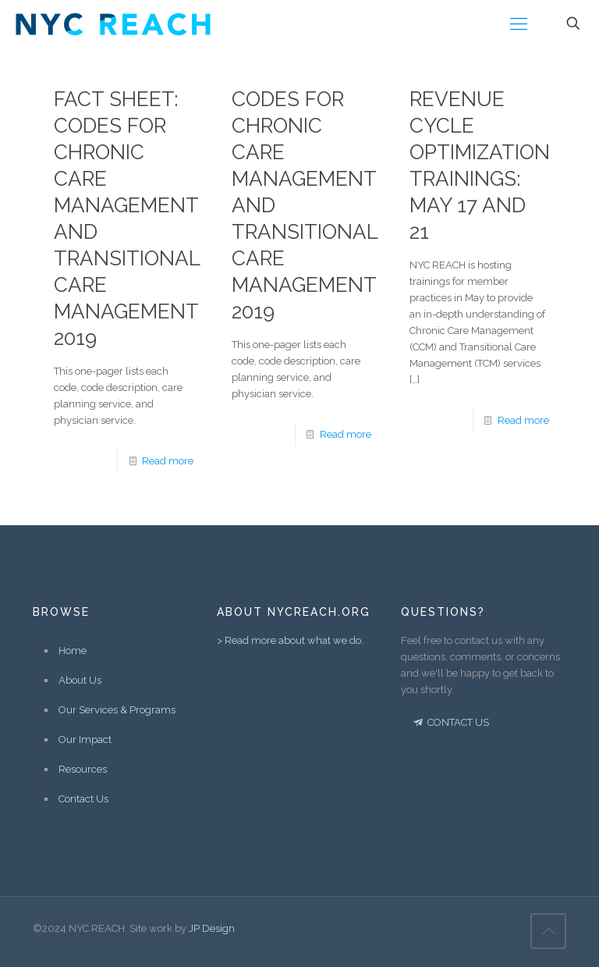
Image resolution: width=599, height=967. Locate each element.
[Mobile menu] (518, 23)
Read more (167, 461)
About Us (79, 680)
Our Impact (85, 739)
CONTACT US (450, 722)
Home (72, 650)
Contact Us (83, 799)
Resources (82, 769)
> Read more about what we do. (290, 640)
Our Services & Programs (116, 710)
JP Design (212, 928)
